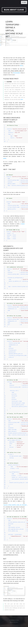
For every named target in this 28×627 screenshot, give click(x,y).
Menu (24, 2)
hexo (17, 620)
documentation (16, 72)
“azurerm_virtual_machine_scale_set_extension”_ (15, 505)
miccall (16, 622)
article (4, 158)
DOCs (21, 65)
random (23, 223)
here (22, 99)
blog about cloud (14, 9)
